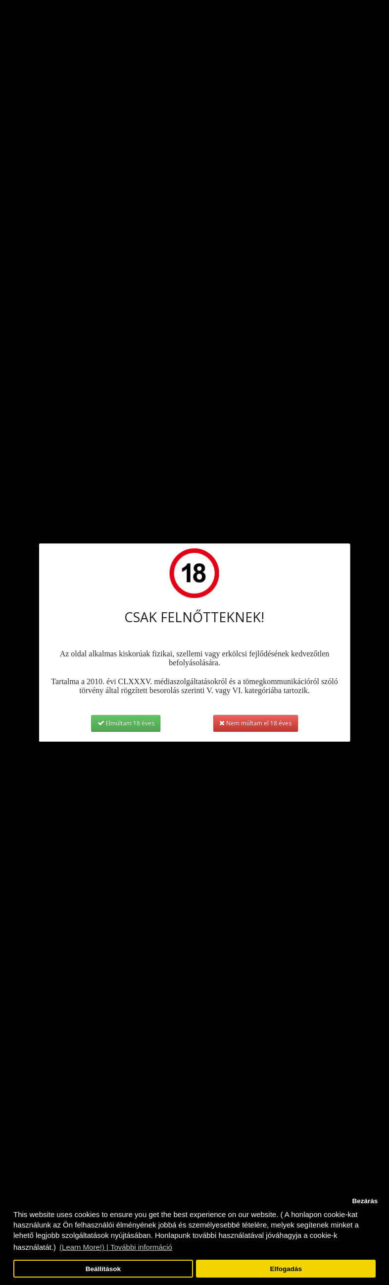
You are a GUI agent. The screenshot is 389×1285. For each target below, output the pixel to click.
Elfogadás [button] (286, 1269)
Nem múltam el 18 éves (255, 723)
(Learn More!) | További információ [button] (115, 1247)
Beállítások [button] (103, 1269)
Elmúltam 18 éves (125, 723)
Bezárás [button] (365, 1201)
